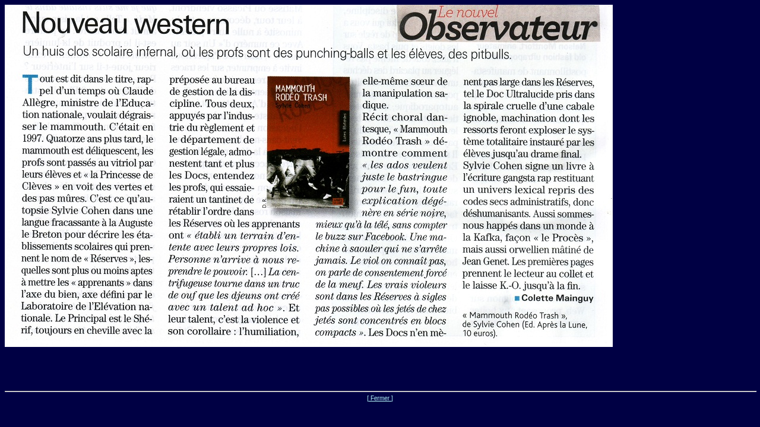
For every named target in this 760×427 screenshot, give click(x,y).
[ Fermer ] (379, 398)
